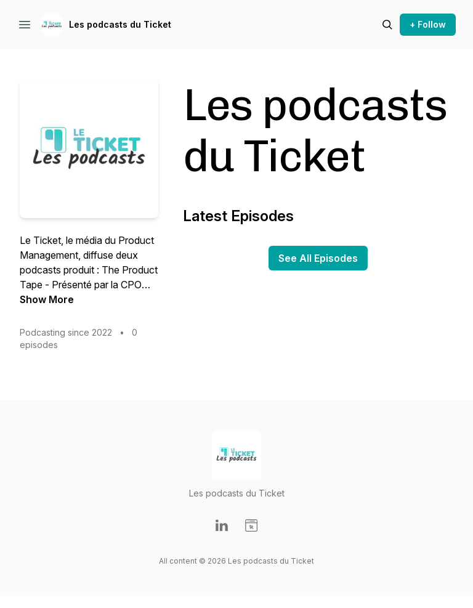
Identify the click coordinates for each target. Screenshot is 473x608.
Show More (47, 299)
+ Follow (428, 24)
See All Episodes (318, 258)
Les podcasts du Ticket (120, 24)
